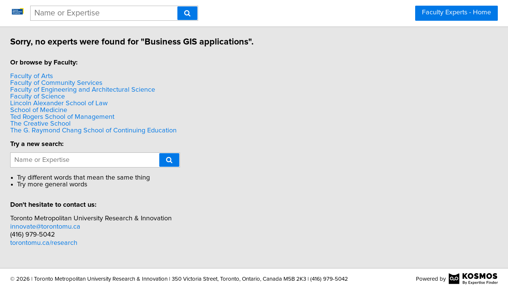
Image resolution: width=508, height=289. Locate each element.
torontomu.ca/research (61, 243)
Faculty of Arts (49, 76)
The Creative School (58, 123)
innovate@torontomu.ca (63, 226)
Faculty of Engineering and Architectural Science (100, 89)
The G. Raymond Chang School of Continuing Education (111, 130)
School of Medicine (56, 110)
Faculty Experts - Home (456, 12)
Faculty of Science (55, 96)
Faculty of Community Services (74, 83)
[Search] (187, 13)
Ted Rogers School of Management (80, 117)
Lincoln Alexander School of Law (76, 103)
